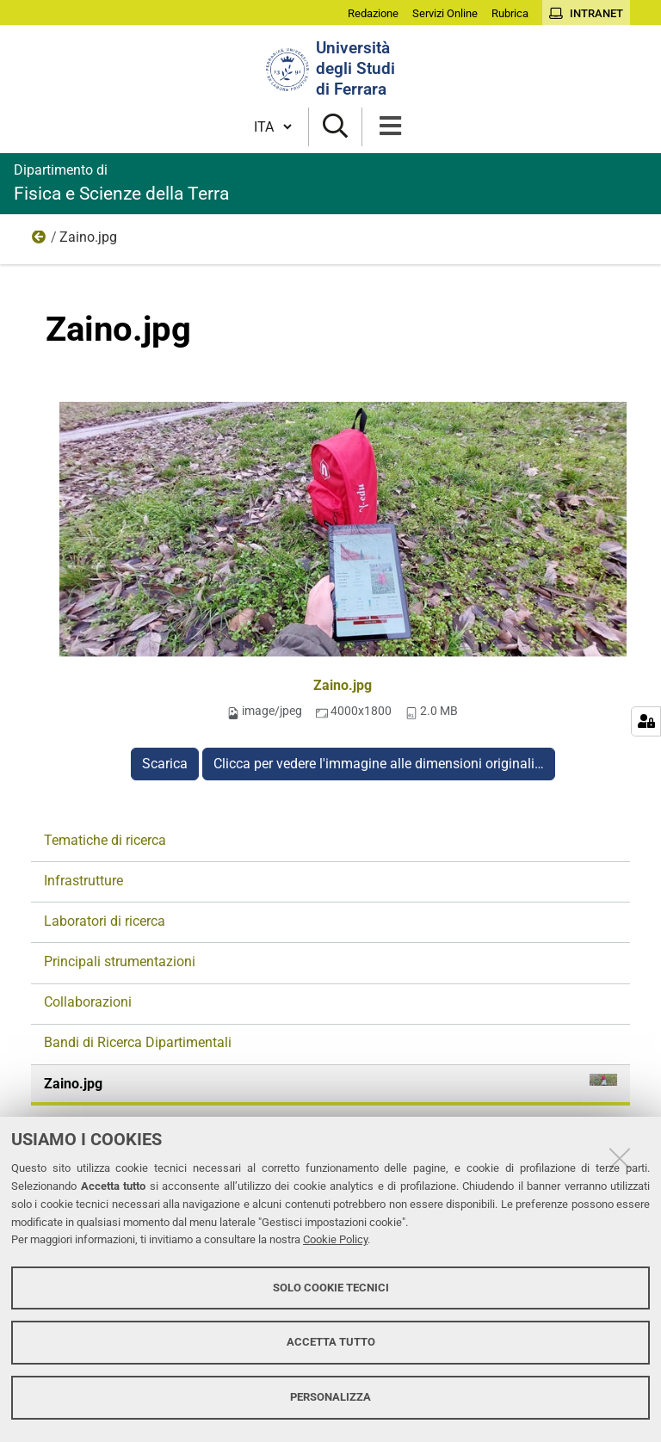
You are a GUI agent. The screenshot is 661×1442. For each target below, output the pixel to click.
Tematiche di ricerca (105, 840)
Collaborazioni (88, 1002)
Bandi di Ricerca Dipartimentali (138, 1042)
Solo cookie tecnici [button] (331, 1287)
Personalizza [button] (330, 1396)
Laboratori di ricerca (104, 921)
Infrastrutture (83, 880)
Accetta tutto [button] (331, 1341)
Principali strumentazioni (119, 961)
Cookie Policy (335, 1239)
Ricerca (39, 241)
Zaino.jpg (342, 685)
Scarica (165, 763)
